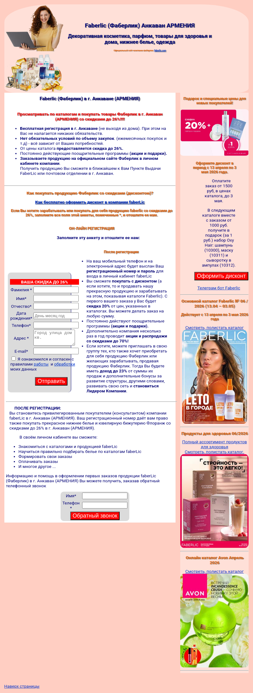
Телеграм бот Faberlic (218, 287)
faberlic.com (160, 50)
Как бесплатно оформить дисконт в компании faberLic (90, 201)
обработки (64, 363)
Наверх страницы (22, 686)
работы (41, 363)
